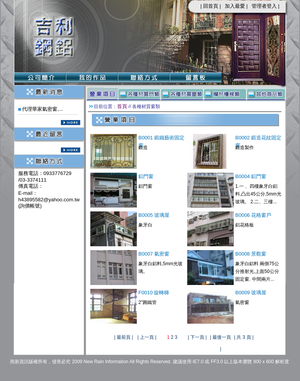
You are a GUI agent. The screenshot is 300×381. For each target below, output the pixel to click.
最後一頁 (221, 337)
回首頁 (210, 6)
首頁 (122, 106)
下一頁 (197, 337)
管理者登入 (264, 6)
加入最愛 (235, 6)
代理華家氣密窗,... (42, 109)
